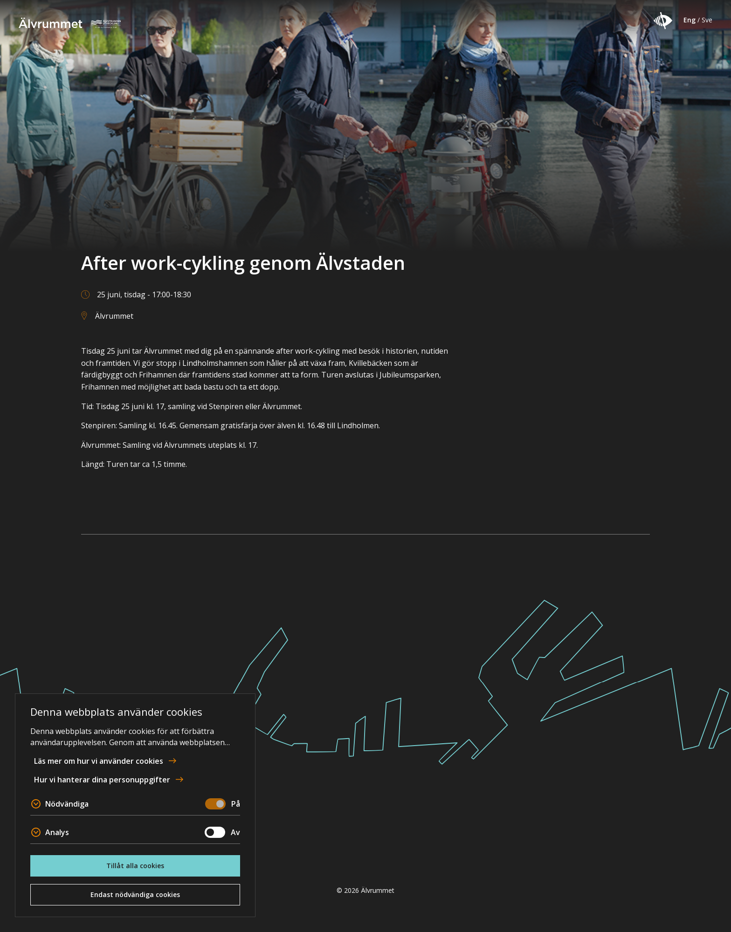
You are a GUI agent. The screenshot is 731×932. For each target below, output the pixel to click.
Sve (707, 19)
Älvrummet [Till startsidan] (73, 22)
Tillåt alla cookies (135, 865)
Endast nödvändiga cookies (135, 894)
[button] (663, 20)
